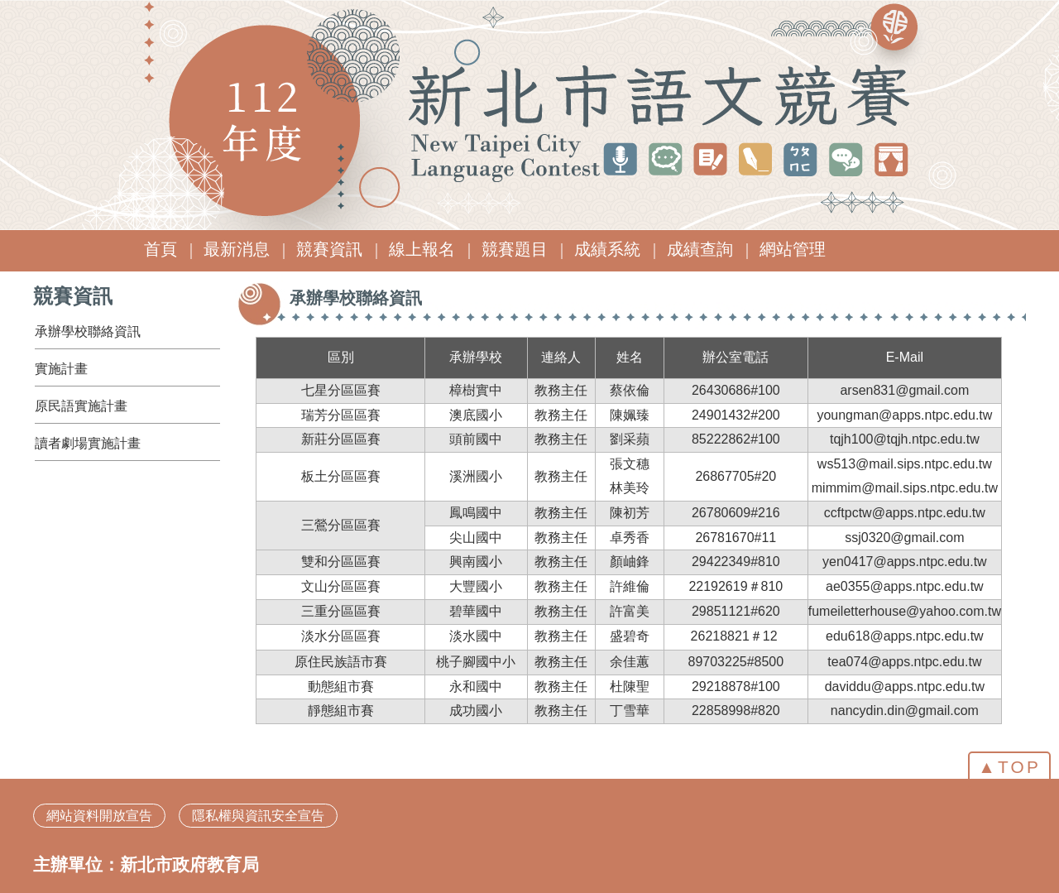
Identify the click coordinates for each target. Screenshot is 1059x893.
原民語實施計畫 (81, 406)
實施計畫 (61, 369)
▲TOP (1009, 766)
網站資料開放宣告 (99, 816)
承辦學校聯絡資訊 (88, 331)
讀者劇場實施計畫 (88, 443)
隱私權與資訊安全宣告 (258, 816)
